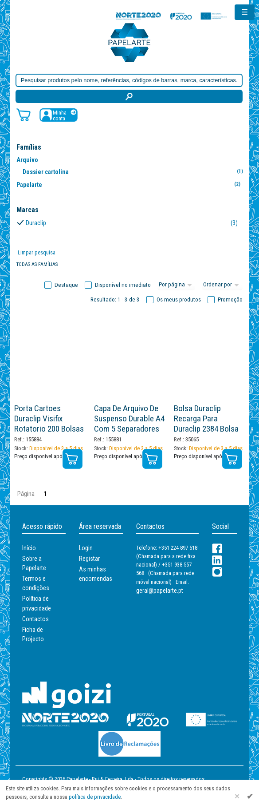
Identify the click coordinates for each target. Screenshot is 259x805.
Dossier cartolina (135, 171)
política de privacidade (95, 796)
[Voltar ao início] (129, 42)
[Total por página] (176, 285)
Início (29, 547)
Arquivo (27, 159)
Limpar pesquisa (36, 252)
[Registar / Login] (58, 114)
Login (86, 547)
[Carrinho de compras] (23, 114)
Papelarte (128, 184)
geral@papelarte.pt (159, 590)
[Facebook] (217, 548)
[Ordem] (222, 285)
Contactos (35, 619)
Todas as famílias (37, 264)
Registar (89, 558)
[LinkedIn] (217, 560)
